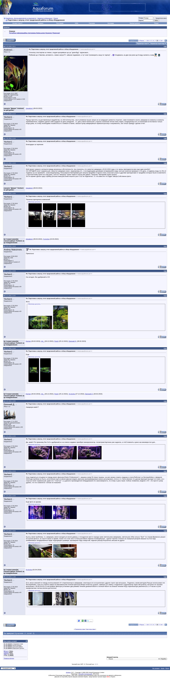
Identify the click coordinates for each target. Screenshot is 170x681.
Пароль (141, 20)
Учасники (92, 23)
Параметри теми (142, 43)
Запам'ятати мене (160, 18)
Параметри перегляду (157, 43)
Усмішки (6, 652)
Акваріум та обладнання (45, 18)
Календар (111, 23)
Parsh (56, 341)
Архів (162, 668)
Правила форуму (9, 658)
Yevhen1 (8, 117)
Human (28, 341)
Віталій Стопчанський (85, 674)
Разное (56, 18)
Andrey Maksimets (13, 249)
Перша (141, 40)
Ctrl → (162, 40)
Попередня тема (80, 629)
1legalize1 (29, 108)
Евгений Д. (73, 341)
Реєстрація (59, 23)
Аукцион (40, 23)
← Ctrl (147, 40)
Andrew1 (8, 50)
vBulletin (68, 672)
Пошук (156, 23)
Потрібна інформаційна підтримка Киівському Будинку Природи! (34, 33)
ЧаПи (76, 23)
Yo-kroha (46, 239)
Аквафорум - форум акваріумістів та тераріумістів (21, 18)
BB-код (6, 651)
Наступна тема (90, 629)
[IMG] (5, 654)
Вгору (167, 668)
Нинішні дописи (135, 23)
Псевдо (141, 18)
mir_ (42, 341)
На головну (156, 668)
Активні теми (16, 23)
